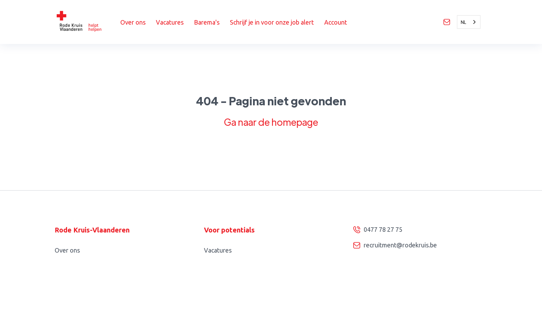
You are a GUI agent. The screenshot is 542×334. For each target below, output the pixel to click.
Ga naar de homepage (271, 122)
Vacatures (170, 22)
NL (463, 22)
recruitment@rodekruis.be (400, 244)
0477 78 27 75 (383, 229)
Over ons (133, 22)
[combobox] (468, 22)
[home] (87, 22)
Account (335, 22)
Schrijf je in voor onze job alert (272, 22)
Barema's (206, 22)
